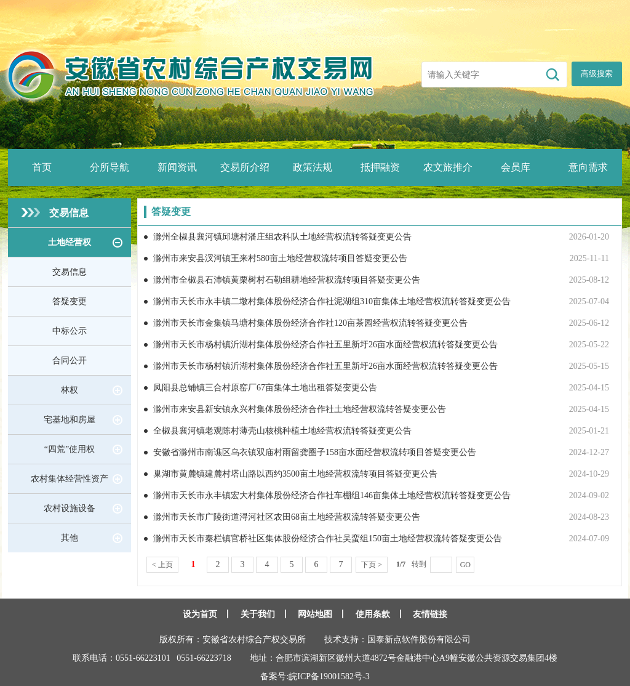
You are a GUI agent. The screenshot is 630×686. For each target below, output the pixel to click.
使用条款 (373, 614)
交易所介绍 (244, 167)
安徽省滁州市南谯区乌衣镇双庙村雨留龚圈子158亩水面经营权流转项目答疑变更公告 (314, 452)
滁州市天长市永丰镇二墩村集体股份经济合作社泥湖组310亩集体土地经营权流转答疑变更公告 (332, 301)
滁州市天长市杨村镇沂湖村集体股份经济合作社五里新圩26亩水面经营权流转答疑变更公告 (325, 344)
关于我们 (258, 614)
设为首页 (200, 614)
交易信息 (69, 213)
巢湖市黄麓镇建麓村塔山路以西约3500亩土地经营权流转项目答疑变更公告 (295, 473)
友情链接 (430, 614)
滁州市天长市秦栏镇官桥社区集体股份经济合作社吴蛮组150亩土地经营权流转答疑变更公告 (327, 538)
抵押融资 (380, 167)
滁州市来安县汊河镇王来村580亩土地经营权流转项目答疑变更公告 (280, 258)
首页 (42, 167)
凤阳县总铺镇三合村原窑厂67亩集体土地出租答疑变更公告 (265, 387)
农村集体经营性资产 (69, 478)
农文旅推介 (447, 167)
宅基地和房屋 (69, 419)
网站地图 (315, 614)
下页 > (371, 564)
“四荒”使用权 (69, 449)
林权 (69, 390)
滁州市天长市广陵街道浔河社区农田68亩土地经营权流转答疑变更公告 (286, 517)
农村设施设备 (69, 508)
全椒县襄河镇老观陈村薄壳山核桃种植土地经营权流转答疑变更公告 (282, 430)
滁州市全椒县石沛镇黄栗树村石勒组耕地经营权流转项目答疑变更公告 (286, 279)
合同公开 (69, 360)
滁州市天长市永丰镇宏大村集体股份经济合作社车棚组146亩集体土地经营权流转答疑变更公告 (332, 495)
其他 (69, 538)
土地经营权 (69, 242)
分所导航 (109, 167)
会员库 (515, 167)
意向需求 (588, 167)
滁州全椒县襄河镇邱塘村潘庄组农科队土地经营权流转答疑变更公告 (282, 236)
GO (465, 564)
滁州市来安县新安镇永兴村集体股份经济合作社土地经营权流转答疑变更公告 (299, 409)
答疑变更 (69, 301)
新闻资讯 (177, 167)
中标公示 (69, 331)
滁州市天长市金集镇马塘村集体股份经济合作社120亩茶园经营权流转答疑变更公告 (310, 323)
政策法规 (312, 167)
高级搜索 (597, 73)
